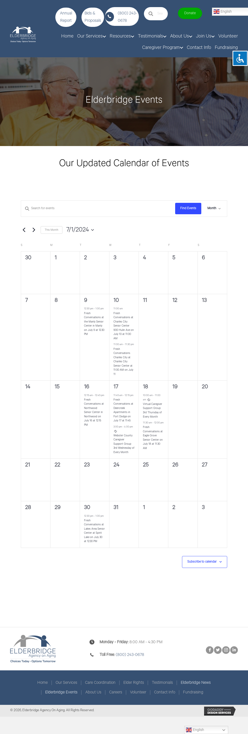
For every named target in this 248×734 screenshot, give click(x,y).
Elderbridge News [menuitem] (196, 683)
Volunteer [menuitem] (138, 692)
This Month (51, 229)
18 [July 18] (145, 387)
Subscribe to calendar (202, 562)
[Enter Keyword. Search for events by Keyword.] (98, 209)
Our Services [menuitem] (66, 683)
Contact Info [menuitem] (164, 692)
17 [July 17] (115, 387)
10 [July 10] (116, 300)
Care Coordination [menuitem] (100, 683)
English (195, 730)
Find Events (188, 208)
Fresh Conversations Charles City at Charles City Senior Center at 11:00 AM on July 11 (123, 362)
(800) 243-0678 (130, 654)
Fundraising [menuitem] (193, 692)
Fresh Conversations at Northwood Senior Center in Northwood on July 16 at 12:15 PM (94, 412)
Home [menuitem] (42, 683)
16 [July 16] (86, 387)
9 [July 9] (85, 300)
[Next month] (34, 230)
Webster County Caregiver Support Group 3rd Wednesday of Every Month (123, 444)
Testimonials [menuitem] (162, 683)
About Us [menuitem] (93, 692)
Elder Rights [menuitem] (133, 683)
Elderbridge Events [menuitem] (61, 692)
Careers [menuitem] (115, 692)
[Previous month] (24, 230)
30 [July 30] (87, 508)
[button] (65, 17)
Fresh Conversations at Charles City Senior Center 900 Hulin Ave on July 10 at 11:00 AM (123, 326)
